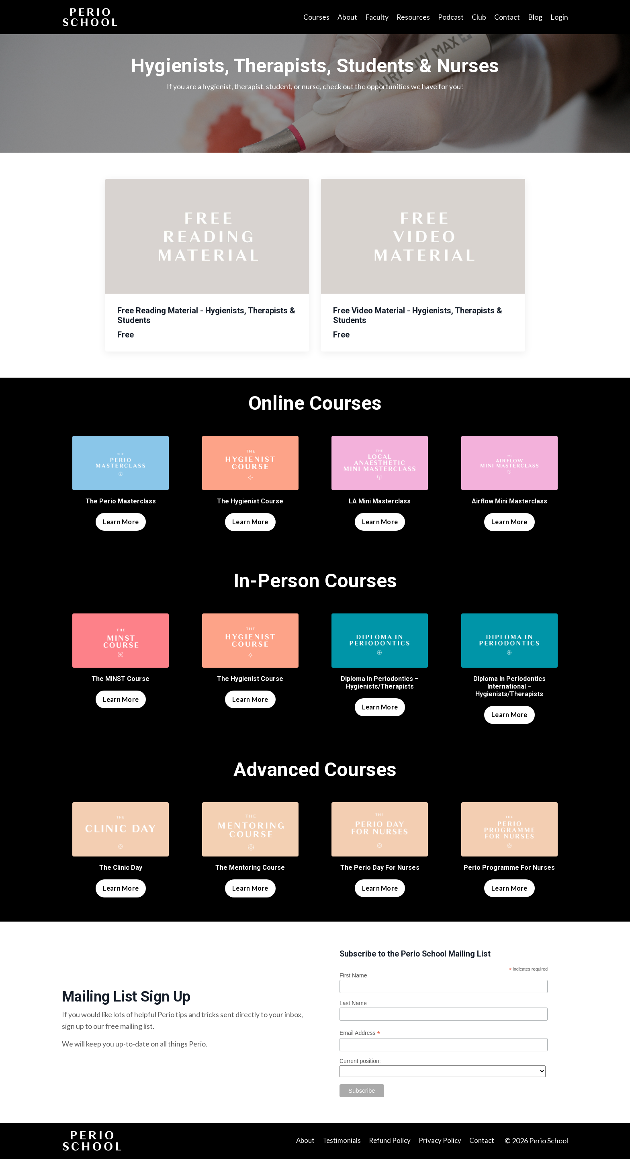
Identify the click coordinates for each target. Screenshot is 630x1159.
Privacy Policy (441, 1141)
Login (559, 16)
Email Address (360, 1033)
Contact (507, 16)
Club (479, 16)
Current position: (360, 1061)
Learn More (121, 521)
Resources (413, 16)
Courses (316, 16)
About (346, 16)
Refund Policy (389, 1141)
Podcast (451, 16)
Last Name (353, 1003)
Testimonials (340, 1141)
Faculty (376, 16)
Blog (535, 16)
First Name (353, 976)
